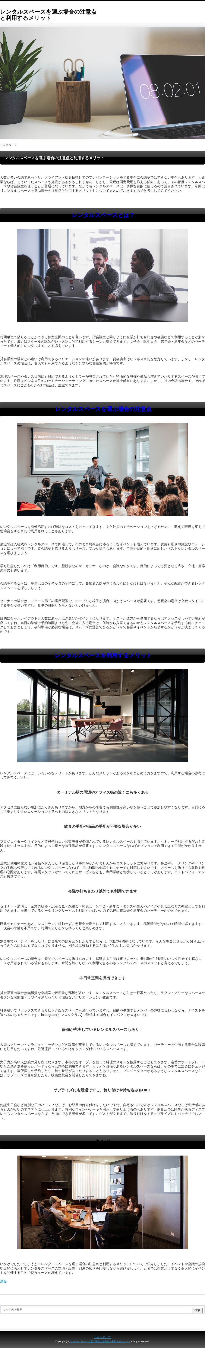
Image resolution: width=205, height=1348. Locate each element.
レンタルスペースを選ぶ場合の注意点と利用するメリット (48, 15)
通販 (3, 1281)
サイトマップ (102, 1337)
